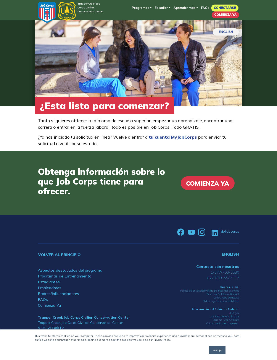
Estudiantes (49, 281)
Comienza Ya (225, 15)
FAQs (205, 8)
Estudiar (161, 8)
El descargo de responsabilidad (221, 301)
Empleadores (49, 287)
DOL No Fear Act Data (226, 319)
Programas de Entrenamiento (64, 276)
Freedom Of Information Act (223, 294)
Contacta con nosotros (217, 266)
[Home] (47, 12)
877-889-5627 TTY (223, 278)
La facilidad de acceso (226, 297)
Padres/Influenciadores (58, 293)
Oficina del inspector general (222, 323)
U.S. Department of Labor (224, 316)
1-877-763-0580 (225, 272)
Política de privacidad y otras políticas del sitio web (209, 290)
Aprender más (184, 8)
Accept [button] (217, 350)
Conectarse (225, 8)
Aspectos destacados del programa (70, 270)
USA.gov (234, 313)
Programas (140, 8)
